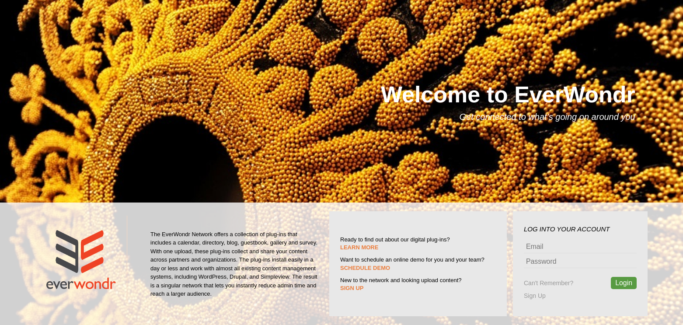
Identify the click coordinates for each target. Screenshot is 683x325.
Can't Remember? (548, 283)
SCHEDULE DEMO (365, 268)
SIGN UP (351, 288)
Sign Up (535, 295)
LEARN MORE (359, 247)
